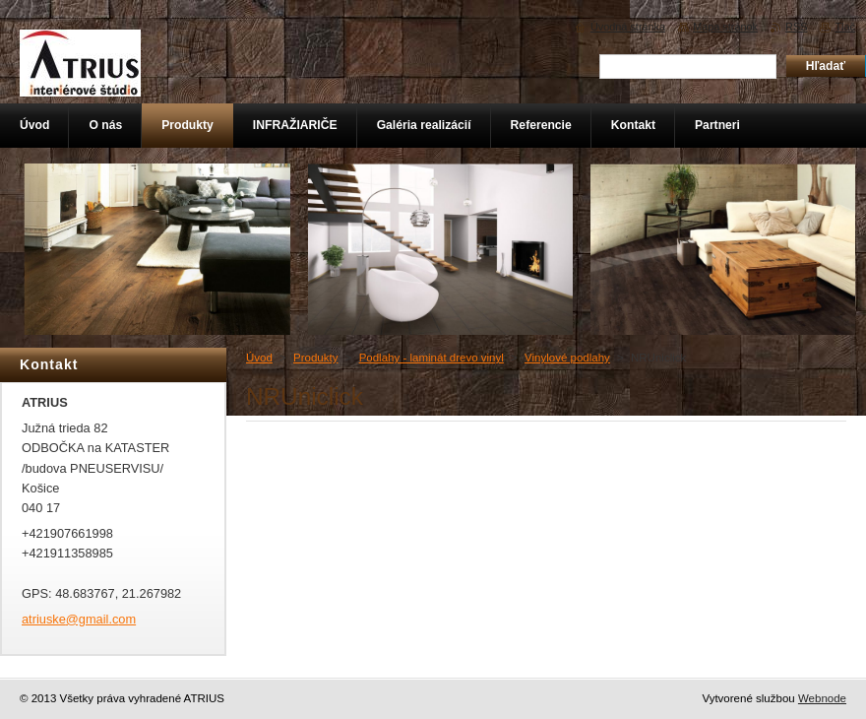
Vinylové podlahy (567, 357)
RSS (796, 27)
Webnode (822, 698)
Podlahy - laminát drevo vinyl (431, 357)
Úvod (259, 357)
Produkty (315, 357)
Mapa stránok (725, 27)
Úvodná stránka (627, 27)
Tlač (845, 27)
